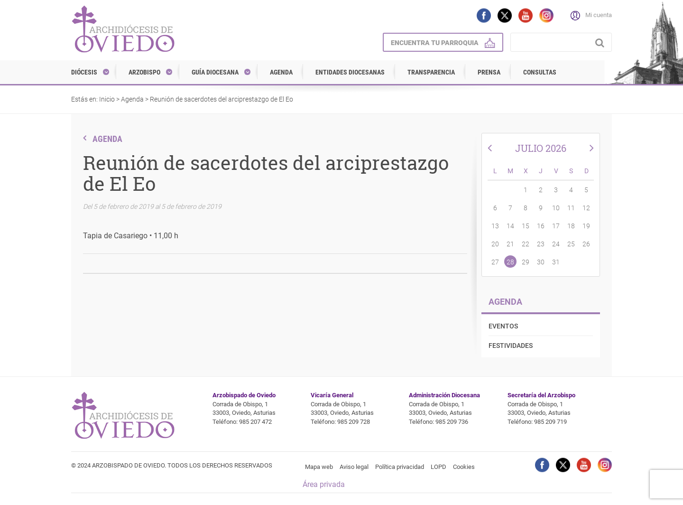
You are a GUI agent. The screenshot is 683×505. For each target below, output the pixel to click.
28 (510, 262)
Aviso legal (354, 466)
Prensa (489, 72)
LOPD (438, 466)
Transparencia (431, 72)
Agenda (281, 72)
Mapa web (319, 466)
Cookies (464, 466)
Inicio (107, 99)
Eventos (503, 326)
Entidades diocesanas (350, 72)
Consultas (539, 72)
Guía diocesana (215, 72)
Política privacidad (399, 466)
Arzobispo (144, 72)
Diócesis (84, 72)
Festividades (511, 345)
